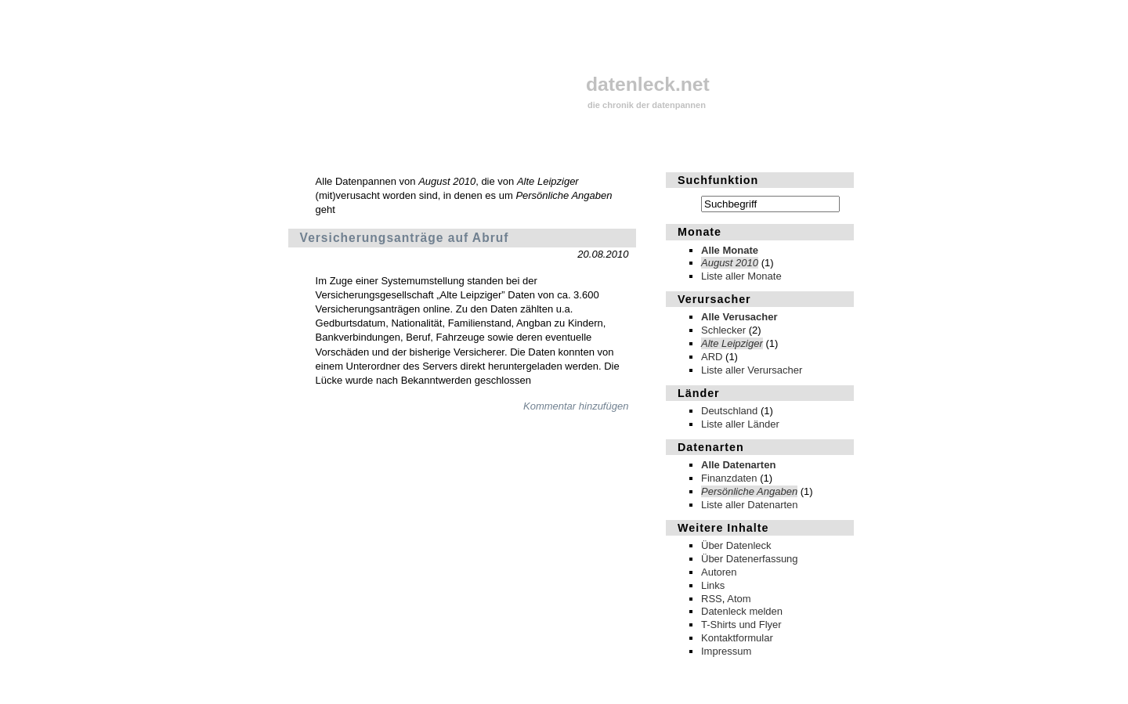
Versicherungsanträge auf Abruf (404, 237)
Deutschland (729, 411)
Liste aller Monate (741, 276)
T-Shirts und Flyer (741, 624)
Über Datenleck (736, 545)
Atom (738, 599)
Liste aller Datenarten (749, 505)
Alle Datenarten (738, 465)
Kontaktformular (737, 638)
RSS (711, 599)
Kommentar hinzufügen (575, 406)
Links (713, 585)
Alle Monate (729, 250)
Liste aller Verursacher (751, 370)
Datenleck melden (742, 611)
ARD (711, 357)
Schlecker (723, 330)
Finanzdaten (729, 478)
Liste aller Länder (740, 424)
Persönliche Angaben (749, 491)
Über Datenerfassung (749, 559)
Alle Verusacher (739, 317)
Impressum (726, 651)
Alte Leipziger (732, 343)
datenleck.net (648, 84)
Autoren (719, 572)
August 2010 (729, 263)
